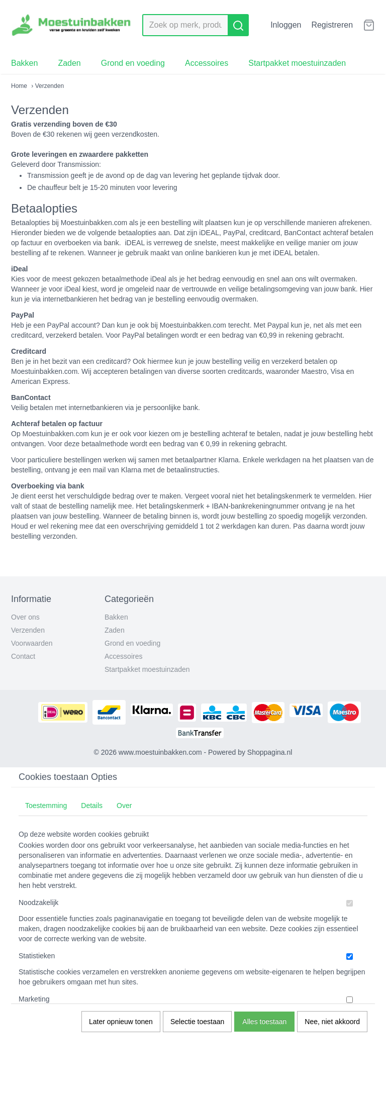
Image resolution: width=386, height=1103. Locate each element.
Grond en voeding (133, 63)
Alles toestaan (264, 1022)
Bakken (24, 63)
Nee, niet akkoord (332, 1022)
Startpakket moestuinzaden (297, 63)
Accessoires (206, 63)
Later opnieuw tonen (121, 1022)
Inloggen (285, 25)
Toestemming (46, 805)
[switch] (349, 903)
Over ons (25, 617)
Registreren (332, 25)
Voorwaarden (32, 643)
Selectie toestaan (197, 1022)
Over (124, 805)
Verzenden (28, 630)
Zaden (69, 63)
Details (92, 805)
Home (19, 85)
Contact (23, 656)
